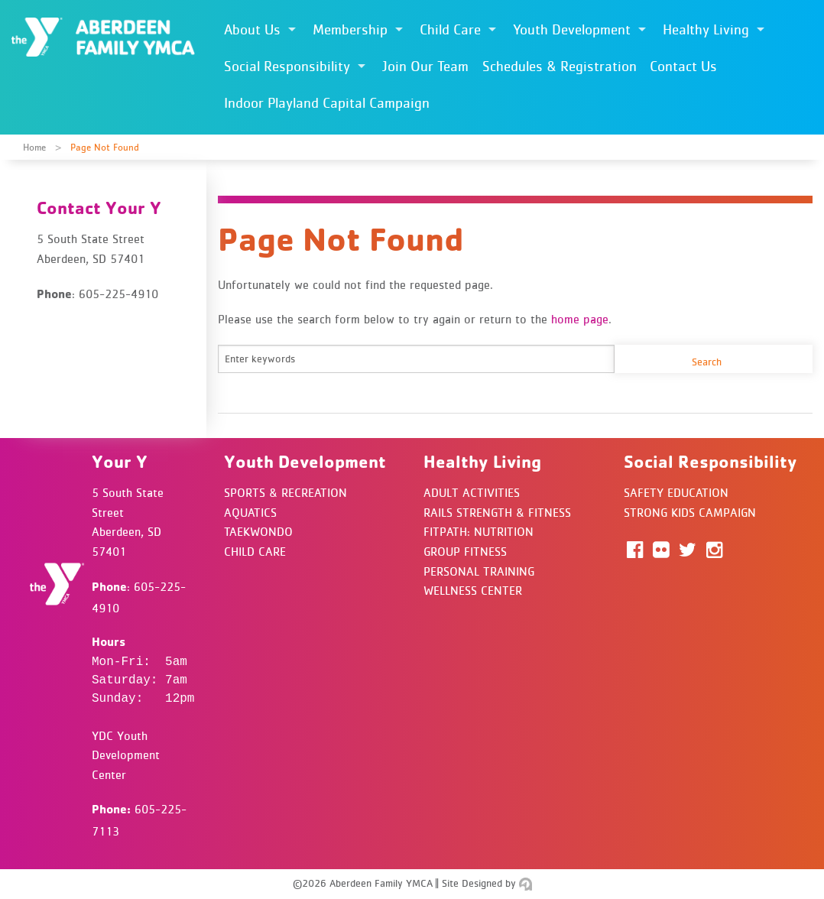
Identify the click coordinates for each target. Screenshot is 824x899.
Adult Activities (471, 492)
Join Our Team (425, 66)
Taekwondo (258, 531)
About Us (252, 29)
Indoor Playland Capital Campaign (327, 103)
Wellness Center (472, 590)
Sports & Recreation (285, 492)
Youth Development (572, 29)
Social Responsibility (287, 66)
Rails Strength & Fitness (497, 512)
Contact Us (683, 66)
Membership (350, 29)
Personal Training (478, 571)
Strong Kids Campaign (690, 512)
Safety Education (676, 492)
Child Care (450, 29)
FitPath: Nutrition (478, 531)
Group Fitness (465, 551)
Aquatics (250, 512)
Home (34, 147)
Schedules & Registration (559, 66)
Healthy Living (706, 29)
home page (579, 319)
